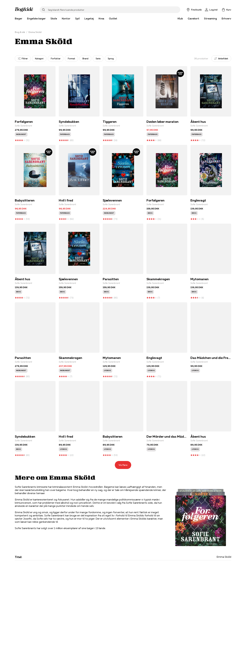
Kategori (39, 58)
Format (71, 58)
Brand (85, 58)
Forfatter (56, 58)
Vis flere (123, 465)
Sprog (111, 58)
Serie (98, 58)
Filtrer (23, 58)
